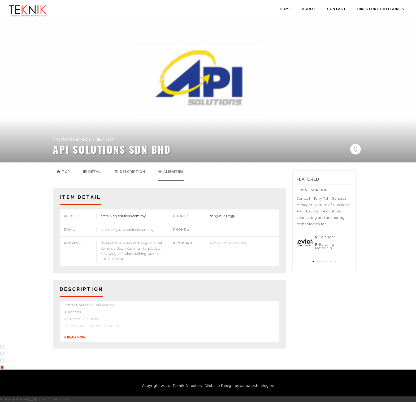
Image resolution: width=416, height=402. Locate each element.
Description (130, 172)
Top (63, 172)
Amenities (171, 172)
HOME (285, 9)
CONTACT (336, 9)
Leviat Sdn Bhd (312, 190)
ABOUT (309, 9)
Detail (92, 172)
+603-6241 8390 (223, 216)
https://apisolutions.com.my (123, 216)
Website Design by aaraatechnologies (239, 386)
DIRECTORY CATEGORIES (380, 9)
